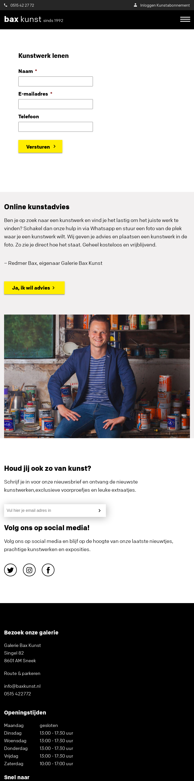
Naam (27, 71)
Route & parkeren (22, 673)
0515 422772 (17, 693)
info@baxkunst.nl (22, 686)
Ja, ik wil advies (31, 287)
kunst (33, 19)
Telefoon (28, 116)
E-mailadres (35, 93)
